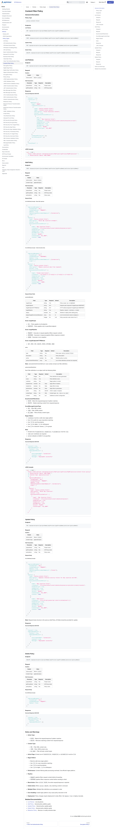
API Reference (17, 2)
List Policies (31, 802)
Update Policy (31, 806)
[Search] (75, 2)
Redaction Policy (32, 810)
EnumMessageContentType (102, 36)
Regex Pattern (99, 38)
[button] (12, 6)
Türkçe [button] (92, 2)
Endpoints (98, 12)
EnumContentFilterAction (102, 33)
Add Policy (31, 804)
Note (97, 40)
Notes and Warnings (100, 66)
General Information (99, 8)
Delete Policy (31, 808)
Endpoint (98, 17)
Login (110, 2)
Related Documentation (100, 68)
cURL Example (99, 24)
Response (98, 22)
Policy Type (99, 10)
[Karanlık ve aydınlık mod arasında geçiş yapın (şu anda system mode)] (87, 2)
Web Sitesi (102, 2)
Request (98, 20)
